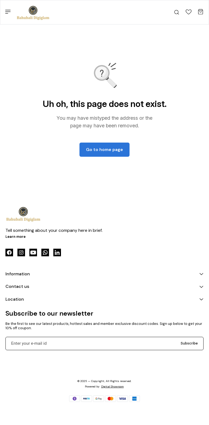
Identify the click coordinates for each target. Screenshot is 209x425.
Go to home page (104, 149)
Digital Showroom (112, 386)
